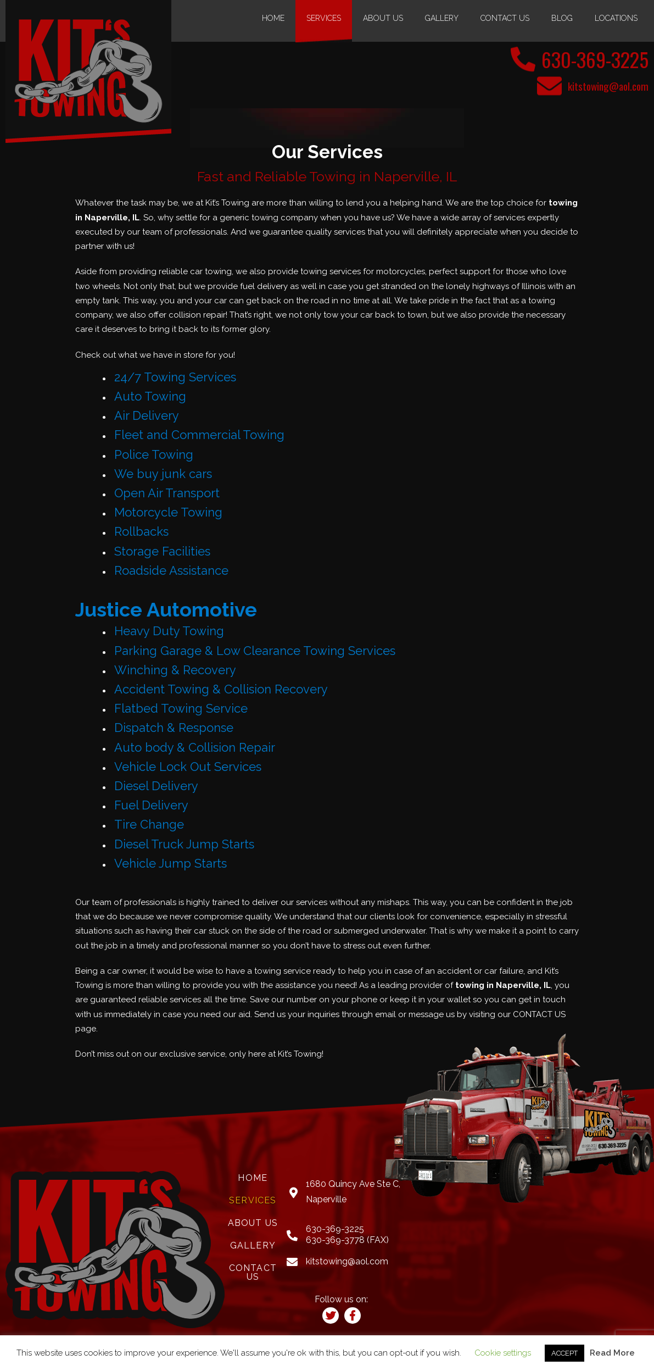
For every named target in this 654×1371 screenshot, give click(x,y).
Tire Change (149, 824)
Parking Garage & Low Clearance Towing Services (254, 650)
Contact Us (504, 18)
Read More (612, 1353)
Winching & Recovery (175, 669)
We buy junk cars (163, 473)
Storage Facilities (162, 550)
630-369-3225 (587, 58)
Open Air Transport (167, 492)
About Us (383, 18)
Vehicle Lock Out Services (187, 766)
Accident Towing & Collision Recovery (221, 688)
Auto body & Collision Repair (194, 747)
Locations (616, 18)
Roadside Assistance (171, 570)
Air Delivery (146, 415)
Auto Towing (150, 395)
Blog (562, 18)
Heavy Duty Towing (169, 631)
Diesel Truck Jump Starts (184, 843)
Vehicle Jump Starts (170, 863)
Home (273, 18)
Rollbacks (141, 531)
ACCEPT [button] (564, 1353)
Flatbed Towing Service (181, 708)
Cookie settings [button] (502, 1353)
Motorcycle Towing (168, 511)
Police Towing (153, 454)
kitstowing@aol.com (606, 85)
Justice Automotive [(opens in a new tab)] (171, 608)
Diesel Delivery (156, 785)
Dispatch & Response (173, 727)
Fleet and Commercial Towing (199, 435)
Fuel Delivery (151, 804)
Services (323, 18)
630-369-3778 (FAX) (347, 1239)
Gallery (442, 18)
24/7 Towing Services (175, 376)
